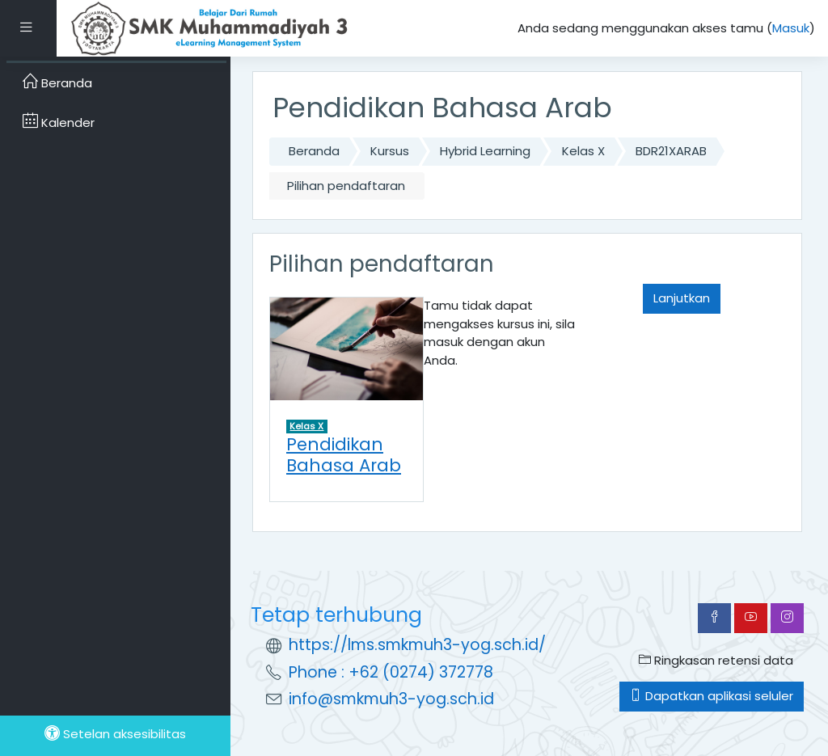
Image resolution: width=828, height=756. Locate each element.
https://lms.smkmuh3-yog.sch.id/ (417, 645)
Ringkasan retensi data (716, 660)
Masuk (790, 27)
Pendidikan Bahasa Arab (343, 455)
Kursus (389, 150)
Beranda (314, 150)
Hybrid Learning (485, 150)
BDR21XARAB (671, 150)
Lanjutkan (681, 297)
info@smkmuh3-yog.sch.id (391, 699)
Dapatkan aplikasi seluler (711, 695)
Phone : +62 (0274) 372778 (391, 672)
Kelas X (583, 150)
